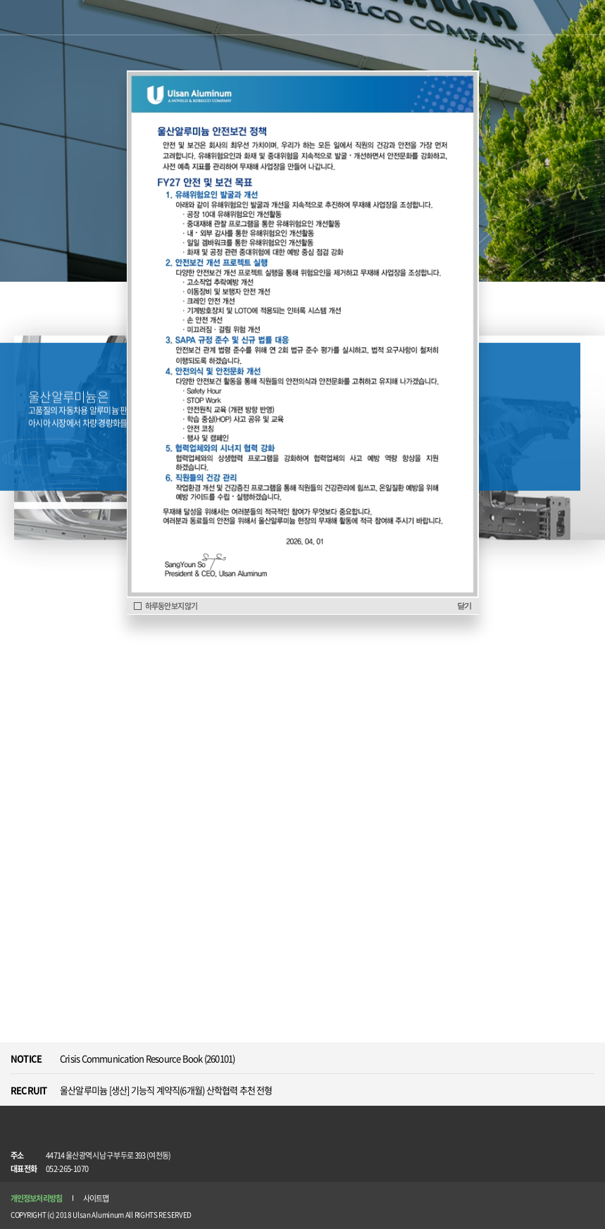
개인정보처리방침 (36, 1198)
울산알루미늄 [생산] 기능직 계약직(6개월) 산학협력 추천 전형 (166, 1090)
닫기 (464, 605)
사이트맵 (95, 1198)
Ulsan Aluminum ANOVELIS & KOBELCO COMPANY (48, 19)
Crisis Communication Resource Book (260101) (147, 1058)
